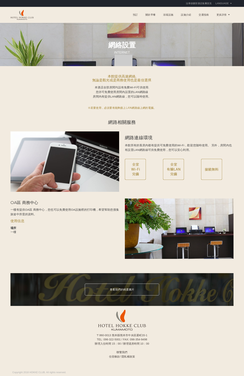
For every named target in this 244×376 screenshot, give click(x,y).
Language (224, 3)
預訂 (135, 14)
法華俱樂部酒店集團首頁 (199, 3)
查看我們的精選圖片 (122, 289)
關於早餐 (150, 14)
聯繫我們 (121, 352)
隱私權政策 (128, 356)
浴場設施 (168, 14)
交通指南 (204, 14)
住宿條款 (114, 356)
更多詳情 (223, 14)
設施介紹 (186, 14)
